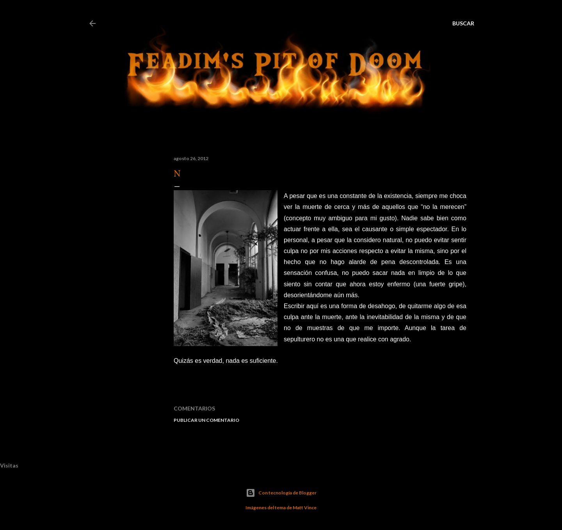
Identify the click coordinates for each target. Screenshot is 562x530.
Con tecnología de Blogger (281, 493)
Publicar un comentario (206, 420)
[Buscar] (463, 23)
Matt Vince (305, 507)
